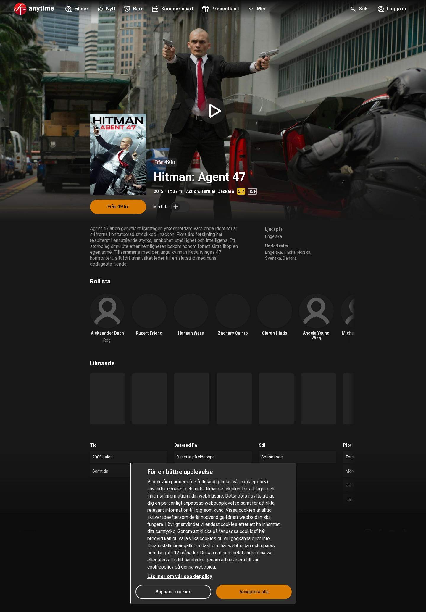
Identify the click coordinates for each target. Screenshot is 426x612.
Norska (303, 252)
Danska (290, 258)
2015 (158, 191)
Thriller (208, 191)
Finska (290, 252)
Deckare (225, 191)
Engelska (273, 236)
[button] (256, 9)
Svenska (273, 258)
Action (192, 191)
